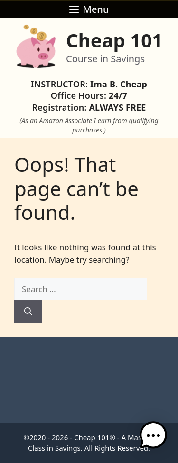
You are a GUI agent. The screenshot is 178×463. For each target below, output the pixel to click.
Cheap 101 (114, 40)
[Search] (28, 311)
